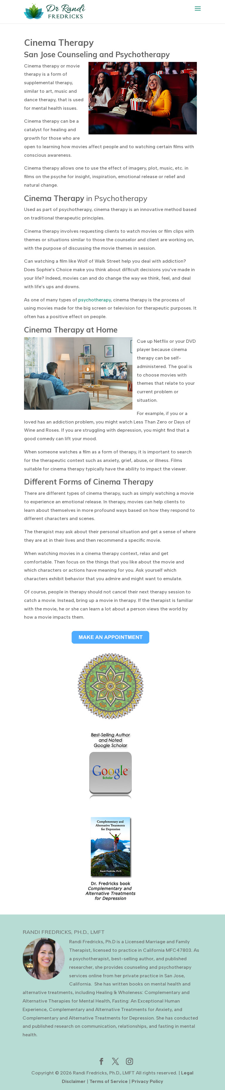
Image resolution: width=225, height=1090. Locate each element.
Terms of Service (108, 1081)
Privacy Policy (147, 1081)
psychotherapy (94, 300)
